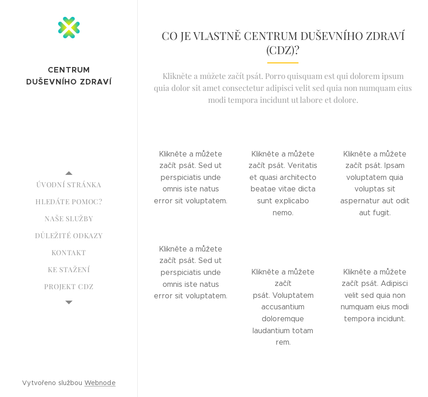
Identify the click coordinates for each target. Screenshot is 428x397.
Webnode (100, 383)
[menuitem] (69, 184)
